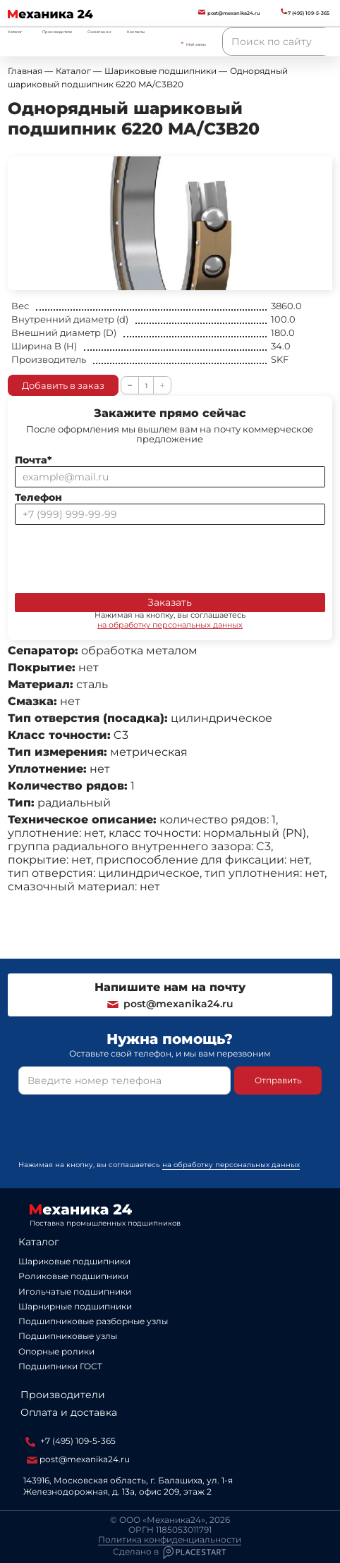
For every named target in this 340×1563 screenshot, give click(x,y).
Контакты (136, 32)
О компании (99, 32)
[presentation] (122, 555)
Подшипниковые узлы (67, 1336)
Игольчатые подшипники (74, 1291)
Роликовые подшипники (73, 1276)
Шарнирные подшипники (75, 1306)
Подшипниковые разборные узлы (93, 1321)
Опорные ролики (56, 1351)
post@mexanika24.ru (169, 1003)
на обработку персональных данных (170, 625)
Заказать (169, 602)
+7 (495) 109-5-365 (70, 1441)
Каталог (38, 1241)
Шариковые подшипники (74, 1261)
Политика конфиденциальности (169, 1540)
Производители (57, 32)
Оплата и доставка (68, 1412)
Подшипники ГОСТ (60, 1366)
